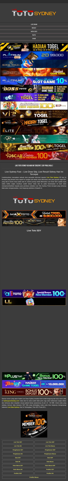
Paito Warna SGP (50, 465)
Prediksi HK (50, 473)
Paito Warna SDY (18, 465)
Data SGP (50, 457)
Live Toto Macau (50, 446)
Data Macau (50, 461)
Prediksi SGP (18, 473)
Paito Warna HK (18, 469)
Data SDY (18, 457)
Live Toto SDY (18, 442)
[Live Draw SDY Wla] (34, 47)
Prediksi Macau (34, 477)
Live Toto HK (18, 446)
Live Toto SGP (50, 442)
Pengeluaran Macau (50, 454)
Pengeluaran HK (18, 454)
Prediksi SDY (50, 469)
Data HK (17, 461)
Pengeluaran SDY (18, 450)
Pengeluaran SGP (50, 450)
